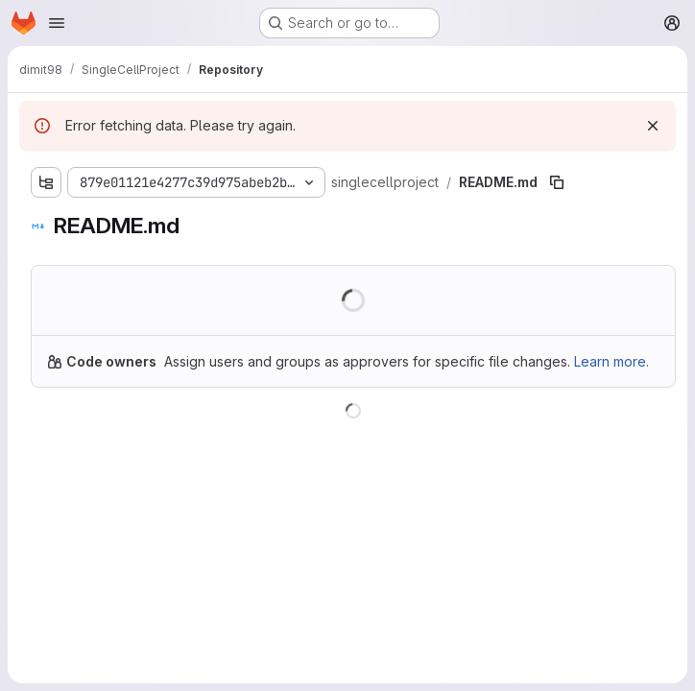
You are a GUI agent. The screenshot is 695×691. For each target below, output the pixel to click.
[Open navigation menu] (56, 23)
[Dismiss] (652, 125)
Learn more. (611, 361)
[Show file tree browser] (46, 182)
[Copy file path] (556, 182)
